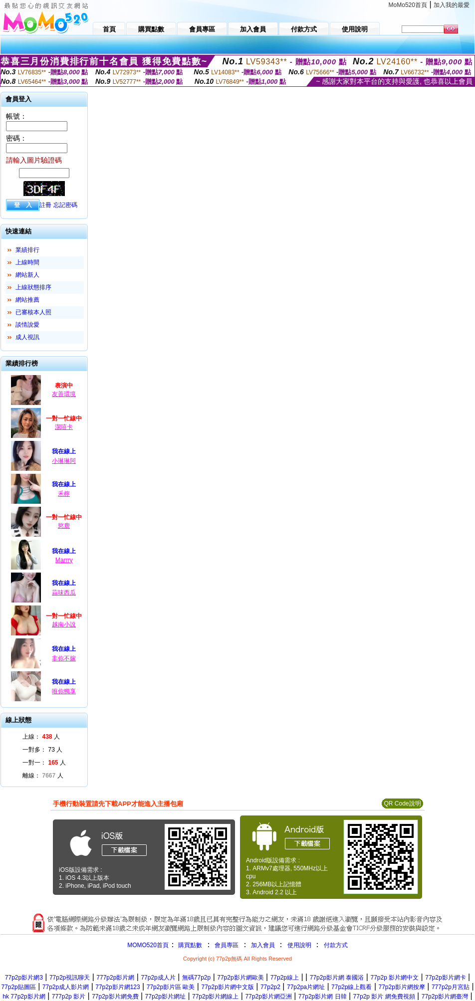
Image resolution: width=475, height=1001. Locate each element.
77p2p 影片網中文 (394, 977)
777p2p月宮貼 (451, 987)
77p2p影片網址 (165, 996)
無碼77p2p (196, 977)
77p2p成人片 (158, 977)
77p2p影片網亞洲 (268, 996)
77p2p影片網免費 (115, 996)
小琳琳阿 (64, 460)
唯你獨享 (64, 691)
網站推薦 (27, 299)
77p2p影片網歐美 (240, 977)
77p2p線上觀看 (351, 987)
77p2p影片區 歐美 (171, 987)
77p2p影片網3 (24, 977)
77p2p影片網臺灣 (445, 996)
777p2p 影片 (68, 996)
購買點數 (189, 945)
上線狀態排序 (33, 287)
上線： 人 (41, 736)
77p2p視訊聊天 (69, 977)
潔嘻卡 (64, 426)
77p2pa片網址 (306, 987)
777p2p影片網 (115, 977)
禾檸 (64, 493)
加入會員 (263, 945)
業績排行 (27, 249)
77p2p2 (270, 987)
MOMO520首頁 (148, 945)
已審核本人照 (33, 312)
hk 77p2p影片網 (23, 996)
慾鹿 (64, 525)
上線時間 (27, 262)
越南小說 (64, 624)
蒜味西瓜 (64, 592)
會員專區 (226, 945)
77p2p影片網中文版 (227, 987)
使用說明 (299, 945)
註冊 (45, 204)
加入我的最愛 (452, 4)
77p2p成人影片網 (65, 987)
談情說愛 (27, 324)
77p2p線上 (284, 977)
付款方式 (336, 945)
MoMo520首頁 (408, 4)
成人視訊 (27, 337)
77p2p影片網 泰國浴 (337, 977)
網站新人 (27, 274)
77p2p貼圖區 (18, 987)
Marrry (64, 560)
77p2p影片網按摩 (401, 987)
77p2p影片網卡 (445, 977)
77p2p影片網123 (117, 987)
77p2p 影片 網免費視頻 (384, 996)
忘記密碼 (65, 204)
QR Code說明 (402, 803)
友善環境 (64, 394)
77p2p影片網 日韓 (322, 996)
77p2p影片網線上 (215, 996)
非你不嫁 (64, 658)
